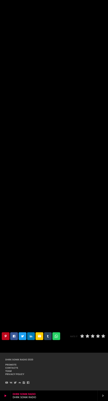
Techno (53, 44)
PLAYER (95, 6)
